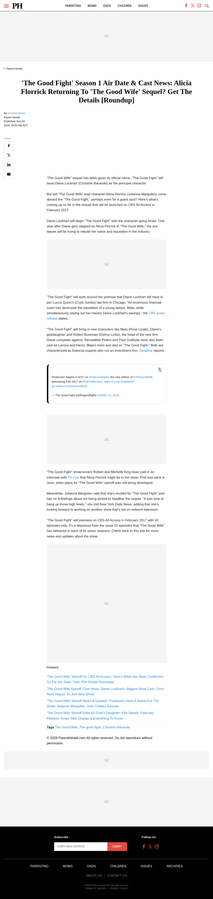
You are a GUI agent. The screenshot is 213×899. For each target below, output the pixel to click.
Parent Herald (14, 68)
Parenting (73, 6)
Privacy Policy (119, 888)
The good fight (90, 727)
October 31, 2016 (108, 395)
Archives (174, 866)
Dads (107, 6)
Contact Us (117, 875)
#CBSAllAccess (92, 381)
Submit (117, 846)
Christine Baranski (116, 727)
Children (125, 6)
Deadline (146, 350)
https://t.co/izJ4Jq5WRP (119, 381)
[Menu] (6, 6)
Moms (92, 6)
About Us (94, 875)
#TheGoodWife (143, 377)
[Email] (9, 174)
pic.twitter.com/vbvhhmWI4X (69, 386)
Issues (143, 6)
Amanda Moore (16, 113)
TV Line (73, 477)
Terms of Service (95, 888)
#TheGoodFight (99, 377)
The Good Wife (66, 727)
